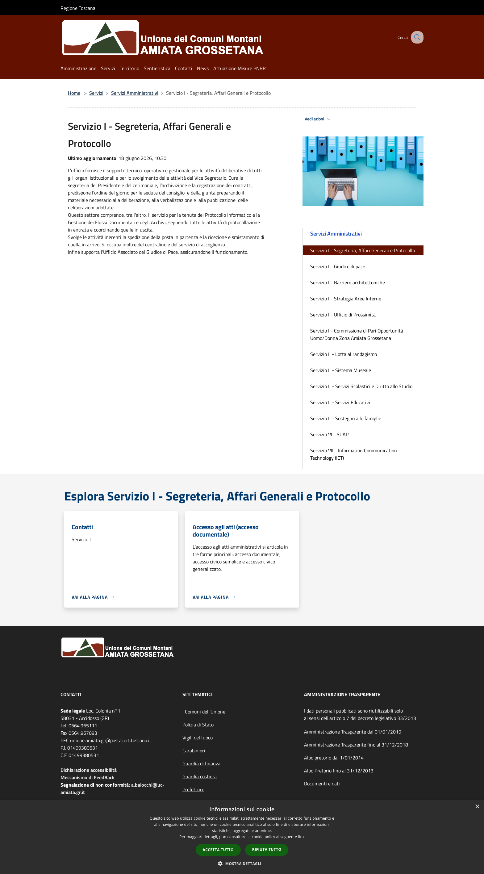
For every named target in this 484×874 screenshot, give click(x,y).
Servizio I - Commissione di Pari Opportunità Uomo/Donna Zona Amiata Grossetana (356, 334)
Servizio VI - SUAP (329, 434)
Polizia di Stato (198, 724)
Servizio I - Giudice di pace (337, 266)
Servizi (96, 93)
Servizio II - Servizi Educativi (340, 402)
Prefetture (193, 789)
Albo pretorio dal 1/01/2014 (334, 757)
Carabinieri (193, 750)
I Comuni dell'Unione (203, 711)
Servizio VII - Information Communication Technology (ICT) (353, 454)
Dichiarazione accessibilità (88, 770)
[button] (242, 863)
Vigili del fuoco (197, 737)
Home (74, 93)
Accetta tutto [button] (218, 849)
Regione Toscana (77, 8)
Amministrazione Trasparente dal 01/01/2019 (352, 731)
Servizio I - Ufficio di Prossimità (343, 314)
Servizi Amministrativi (134, 93)
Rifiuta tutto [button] (267, 849)
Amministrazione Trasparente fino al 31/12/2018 (356, 744)
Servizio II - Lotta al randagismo (343, 354)
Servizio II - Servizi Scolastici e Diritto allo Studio (361, 386)
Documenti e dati (322, 783)
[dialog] (242, 837)
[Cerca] (416, 37)
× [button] (477, 807)
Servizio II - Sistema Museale (340, 370)
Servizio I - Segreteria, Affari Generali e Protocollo (362, 250)
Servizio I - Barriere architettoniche (347, 282)
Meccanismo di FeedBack (87, 777)
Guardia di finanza (201, 763)
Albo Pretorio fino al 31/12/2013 (338, 770)
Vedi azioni (318, 119)
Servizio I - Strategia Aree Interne (345, 298)
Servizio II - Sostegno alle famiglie (345, 418)
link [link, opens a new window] (301, 836)
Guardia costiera (199, 776)
